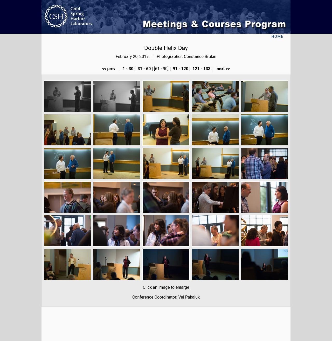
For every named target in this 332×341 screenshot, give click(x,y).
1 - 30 (128, 68)
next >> (221, 68)
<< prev (110, 68)
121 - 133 (200, 68)
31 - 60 (143, 68)
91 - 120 (180, 68)
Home (277, 36)
